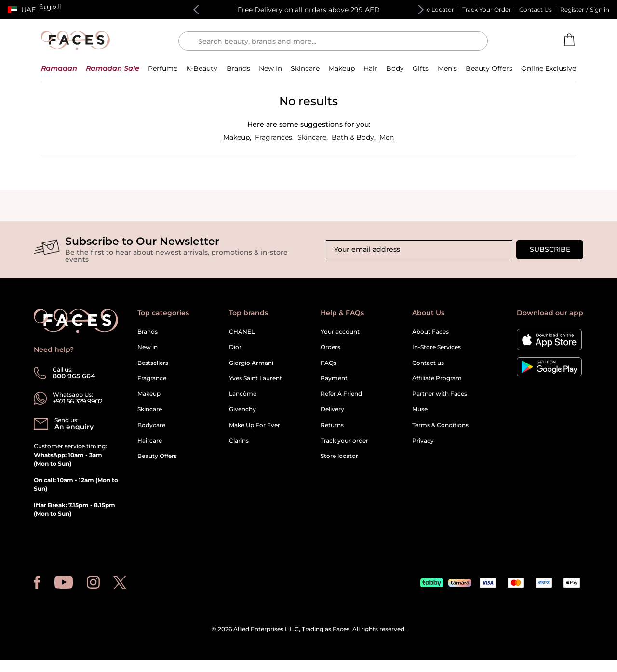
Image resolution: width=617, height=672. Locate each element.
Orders (330, 346)
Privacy (423, 440)
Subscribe (550, 249)
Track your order (344, 440)
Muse (420, 409)
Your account (340, 331)
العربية (50, 8)
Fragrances (273, 137)
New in (147, 346)
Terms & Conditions (440, 425)
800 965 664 (74, 376)
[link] (238, 68)
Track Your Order (486, 9)
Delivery (332, 409)
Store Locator (434, 9)
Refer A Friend (341, 393)
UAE (28, 9)
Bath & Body (353, 137)
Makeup (236, 137)
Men (386, 137)
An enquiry (74, 426)
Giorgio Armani (251, 362)
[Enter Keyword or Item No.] (337, 41)
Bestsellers (152, 362)
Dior (235, 346)
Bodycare (151, 425)
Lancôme (242, 393)
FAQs (328, 362)
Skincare (311, 137)
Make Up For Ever (254, 425)
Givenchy (242, 409)
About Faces (430, 331)
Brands (147, 331)
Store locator (339, 455)
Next (419, 9)
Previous (198, 9)
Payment (334, 378)
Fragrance (151, 378)
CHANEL (242, 331)
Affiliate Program (437, 378)
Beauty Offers (157, 455)
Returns (332, 425)
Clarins (239, 440)
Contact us (428, 362)
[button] (22, 9)
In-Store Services (436, 346)
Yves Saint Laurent (255, 378)
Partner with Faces (439, 393)
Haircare (149, 440)
